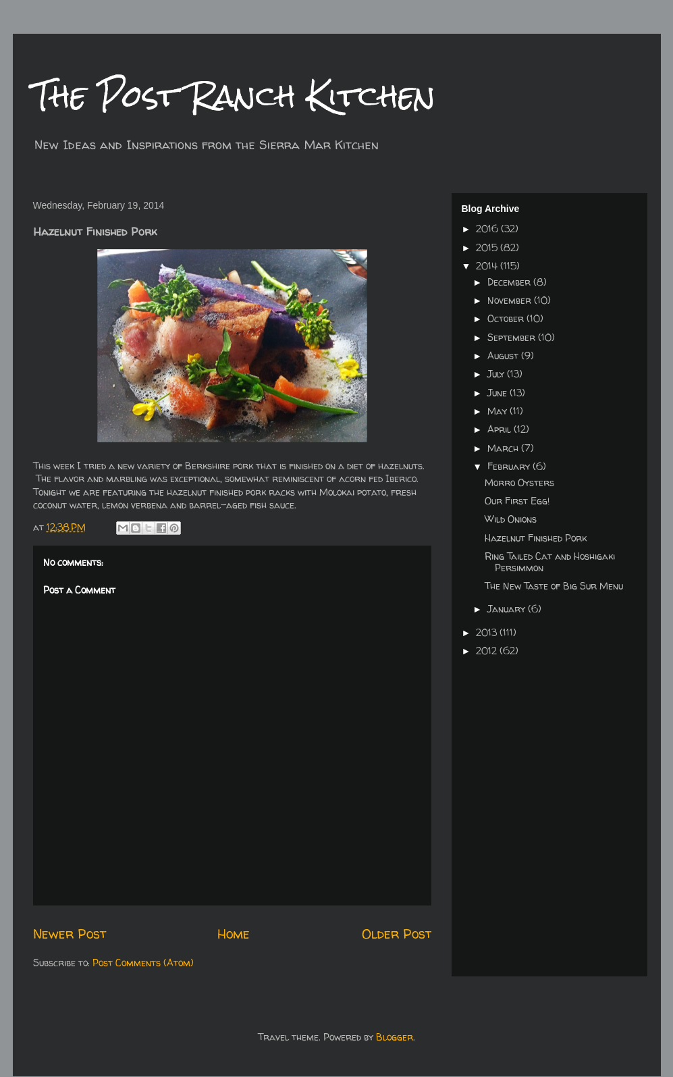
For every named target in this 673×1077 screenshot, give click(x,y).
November (510, 300)
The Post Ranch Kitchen (234, 95)
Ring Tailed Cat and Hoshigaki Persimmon (550, 562)
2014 (488, 265)
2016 (488, 228)
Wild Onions (511, 519)
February (510, 466)
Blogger (394, 1036)
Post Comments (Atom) (143, 962)
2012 (488, 650)
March (504, 448)
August (504, 355)
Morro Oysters (519, 482)
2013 (488, 632)
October (507, 318)
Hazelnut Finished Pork (536, 537)
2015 (488, 247)
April (500, 429)
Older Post (396, 933)
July (497, 373)
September (512, 337)
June (498, 392)
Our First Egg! (517, 500)
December (510, 281)
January (507, 608)
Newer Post (69, 933)
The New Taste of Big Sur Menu (554, 585)
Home (233, 933)
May (498, 410)
